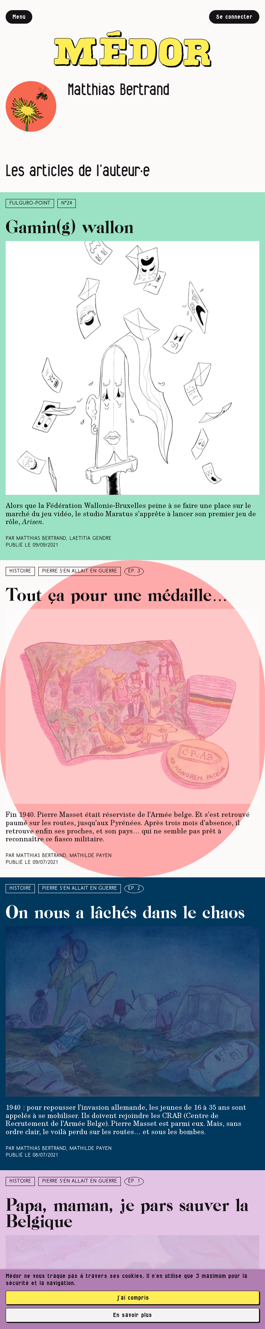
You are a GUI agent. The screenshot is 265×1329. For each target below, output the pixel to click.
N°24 (66, 203)
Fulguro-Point (29, 203)
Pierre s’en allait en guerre (79, 571)
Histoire (20, 571)
